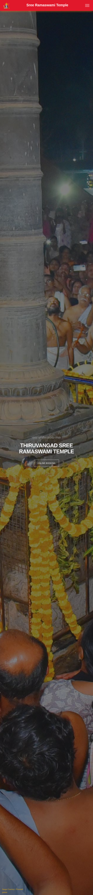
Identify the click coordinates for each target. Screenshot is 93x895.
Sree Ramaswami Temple (47, 5)
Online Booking (46, 463)
